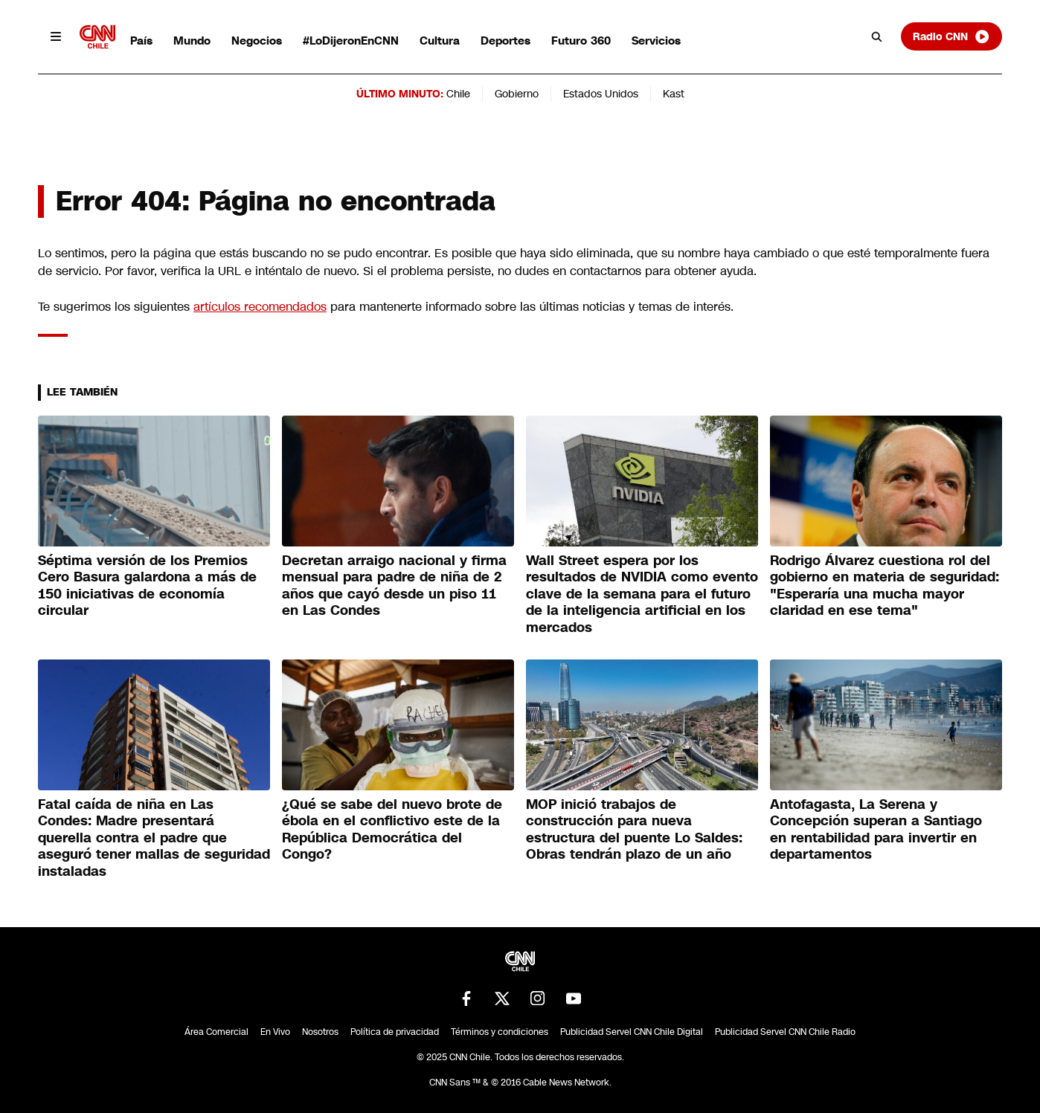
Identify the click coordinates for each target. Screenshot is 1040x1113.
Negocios (256, 40)
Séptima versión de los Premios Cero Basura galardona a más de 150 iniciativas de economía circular (147, 586)
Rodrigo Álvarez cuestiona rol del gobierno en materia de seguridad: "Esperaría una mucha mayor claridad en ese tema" (884, 586)
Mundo (192, 40)
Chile (458, 93)
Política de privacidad (394, 1032)
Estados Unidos (600, 93)
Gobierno (517, 93)
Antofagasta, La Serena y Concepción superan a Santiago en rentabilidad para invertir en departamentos (876, 830)
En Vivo (275, 1032)
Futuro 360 (581, 40)
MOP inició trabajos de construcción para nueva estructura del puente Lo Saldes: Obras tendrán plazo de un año (634, 830)
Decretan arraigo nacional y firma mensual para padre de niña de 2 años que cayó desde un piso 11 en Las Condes (394, 586)
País (141, 40)
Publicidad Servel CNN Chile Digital (631, 1032)
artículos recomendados (260, 306)
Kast (673, 93)
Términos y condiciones (499, 1032)
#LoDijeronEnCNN (351, 40)
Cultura (440, 40)
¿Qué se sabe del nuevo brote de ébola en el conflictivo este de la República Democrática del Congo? (392, 830)
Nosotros (320, 1032)
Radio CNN (951, 36)
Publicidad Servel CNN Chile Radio (785, 1032)
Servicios (656, 40)
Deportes (505, 40)
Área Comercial (216, 1032)
